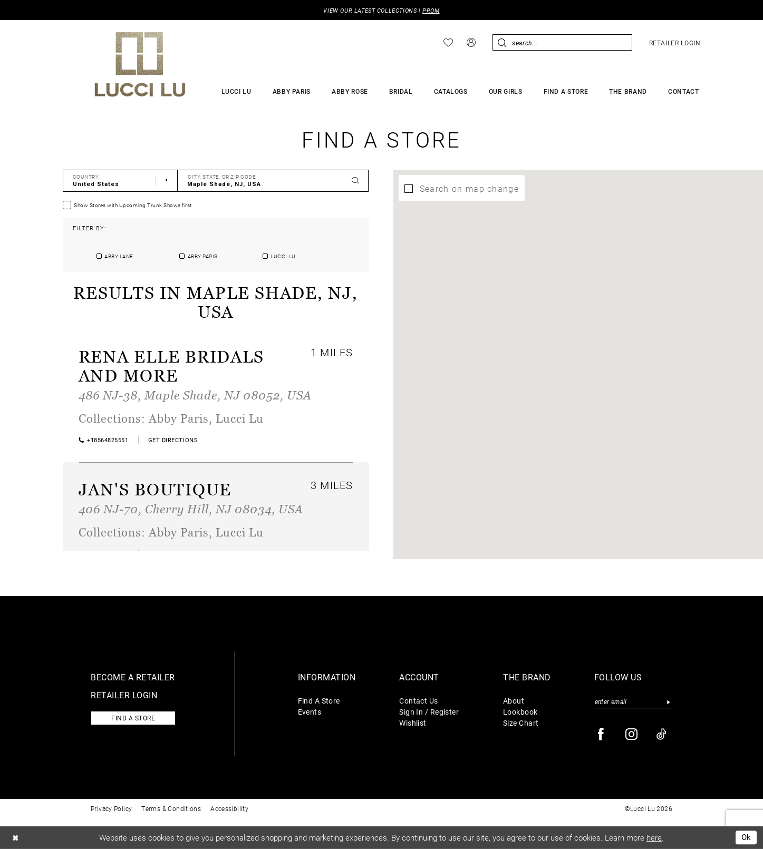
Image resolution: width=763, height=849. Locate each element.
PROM (430, 10)
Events (310, 712)
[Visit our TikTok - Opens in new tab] (662, 734)
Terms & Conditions (171, 808)
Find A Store (319, 701)
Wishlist (413, 723)
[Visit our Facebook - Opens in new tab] (601, 734)
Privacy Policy (111, 808)
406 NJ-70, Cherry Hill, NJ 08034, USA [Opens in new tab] (191, 509)
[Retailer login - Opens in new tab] (675, 42)
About (513, 701)
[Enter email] (633, 701)
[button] (471, 42)
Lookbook (520, 712)
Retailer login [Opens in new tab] (124, 694)
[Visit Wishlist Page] (448, 42)
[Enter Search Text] (562, 42)
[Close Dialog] (15, 837)
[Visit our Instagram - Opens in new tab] (632, 734)
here (654, 837)
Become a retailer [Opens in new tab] (133, 676)
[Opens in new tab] (173, 440)
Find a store (133, 718)
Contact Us (418, 701)
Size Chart (520, 723)
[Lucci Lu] (140, 64)
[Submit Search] (502, 42)
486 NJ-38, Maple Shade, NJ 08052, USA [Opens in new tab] (195, 395)
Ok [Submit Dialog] (746, 837)
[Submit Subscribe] (669, 701)
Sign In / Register (429, 712)
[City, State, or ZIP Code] (273, 181)
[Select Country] (120, 181)
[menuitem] (448, 42)
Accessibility (229, 808)
